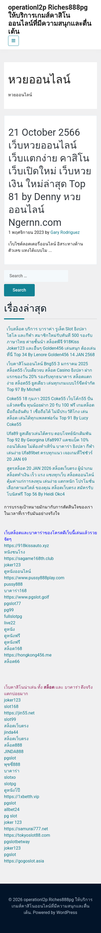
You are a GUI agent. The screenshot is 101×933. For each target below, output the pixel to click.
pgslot (10, 758)
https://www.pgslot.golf (26, 597)
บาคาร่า (11, 770)
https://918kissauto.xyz (26, 545)
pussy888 (13, 584)
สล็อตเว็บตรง (16, 725)
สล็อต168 (13, 648)
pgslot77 (12, 603)
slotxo (10, 777)
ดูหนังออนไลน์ (17, 571)
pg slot (10, 815)
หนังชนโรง (14, 552)
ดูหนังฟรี (12, 635)
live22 (9, 622)
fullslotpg (13, 616)
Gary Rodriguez (64, 232)
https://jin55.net (19, 713)
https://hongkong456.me (27, 655)
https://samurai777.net (26, 828)
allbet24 (11, 809)
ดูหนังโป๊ (12, 790)
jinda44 (11, 732)
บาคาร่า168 (15, 590)
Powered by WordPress (55, 912)
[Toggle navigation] (13, 41)
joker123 (12, 564)
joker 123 (13, 822)
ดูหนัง (9, 629)
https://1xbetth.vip (21, 796)
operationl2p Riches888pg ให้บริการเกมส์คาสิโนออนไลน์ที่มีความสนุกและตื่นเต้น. (52, 906)
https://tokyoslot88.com (27, 835)
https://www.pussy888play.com (34, 577)
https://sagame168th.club (29, 558)
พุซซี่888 (12, 764)
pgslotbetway (17, 841)
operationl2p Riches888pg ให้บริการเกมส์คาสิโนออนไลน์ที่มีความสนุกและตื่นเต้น (49, 19)
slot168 (11, 706)
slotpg (10, 783)
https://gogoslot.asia (24, 861)
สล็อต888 (13, 745)
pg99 (9, 610)
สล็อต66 (12, 661)
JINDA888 (13, 751)
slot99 (10, 719)
